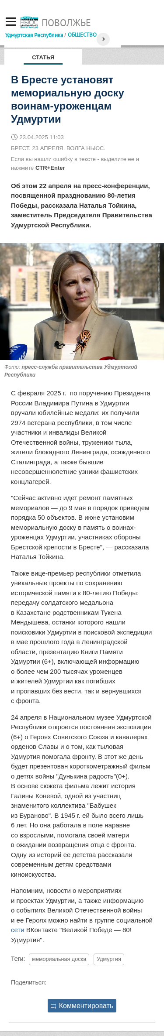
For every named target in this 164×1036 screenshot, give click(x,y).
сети (17, 929)
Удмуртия (109, 959)
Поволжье (66, 23)
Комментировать (82, 1005)
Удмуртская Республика (34, 34)
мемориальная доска (59, 959)
